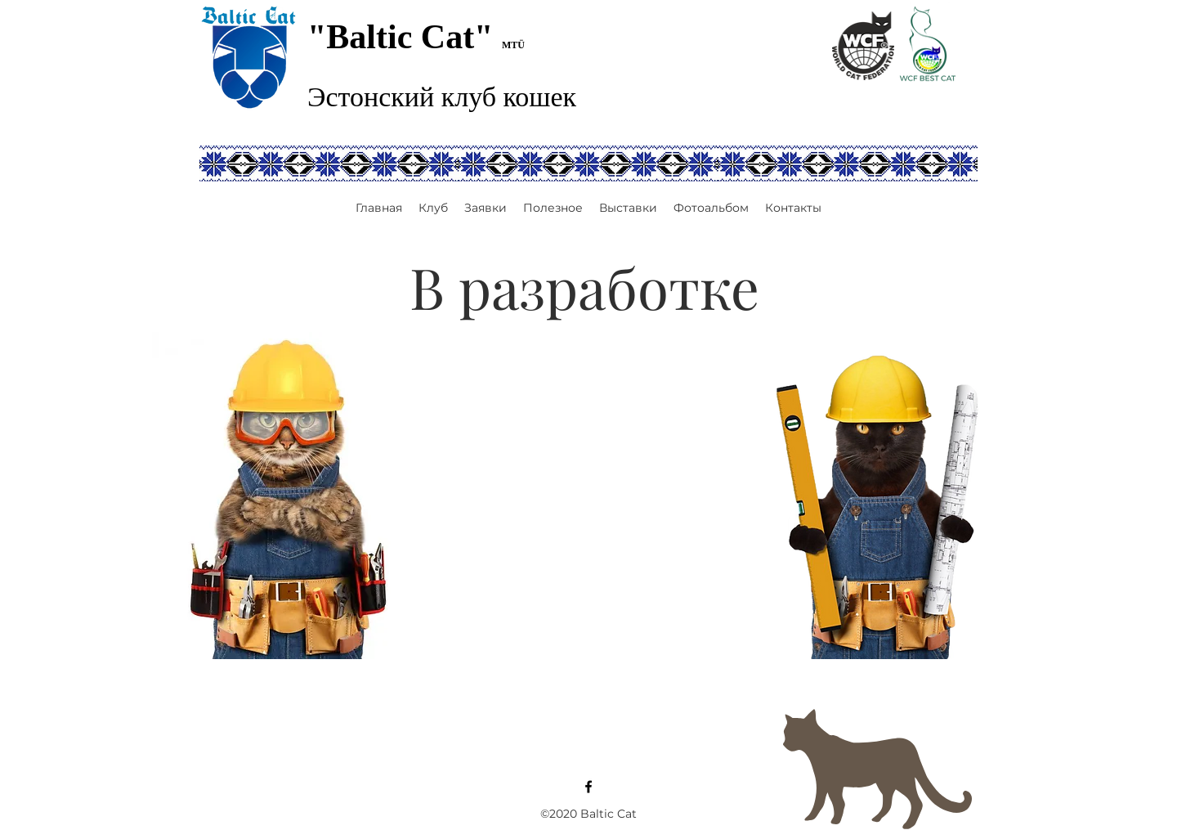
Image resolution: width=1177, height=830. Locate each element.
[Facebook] (588, 786)
